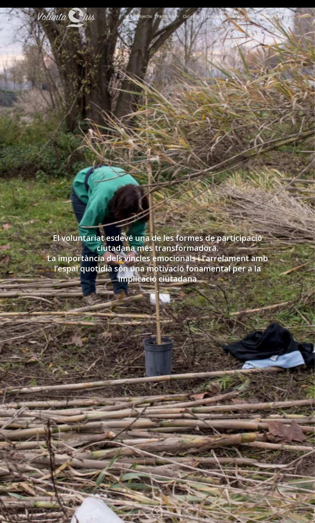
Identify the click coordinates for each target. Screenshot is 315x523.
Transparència (217, 16)
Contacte (264, 16)
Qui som (191, 16)
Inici (128, 16)
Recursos (243, 16)
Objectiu (144, 16)
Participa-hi (168, 16)
